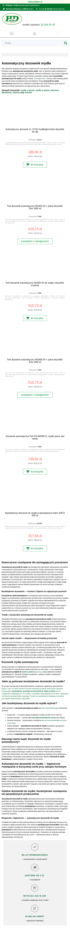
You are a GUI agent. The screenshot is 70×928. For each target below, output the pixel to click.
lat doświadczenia (36, 855)
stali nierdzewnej (50, 720)
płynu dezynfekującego (50, 708)
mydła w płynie (28, 90)
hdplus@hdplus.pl (35, 2)
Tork (9, 689)
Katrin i (4, 689)
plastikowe (7, 92)
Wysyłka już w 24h (34, 896)
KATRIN (39, 524)
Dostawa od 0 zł (34, 875)
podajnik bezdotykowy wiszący (44, 718)
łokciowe (54, 90)
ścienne (28, 92)
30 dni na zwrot (34, 916)
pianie (38, 672)
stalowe (16, 92)
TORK (39, 217)
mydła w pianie (42, 90)
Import (39, 140)
